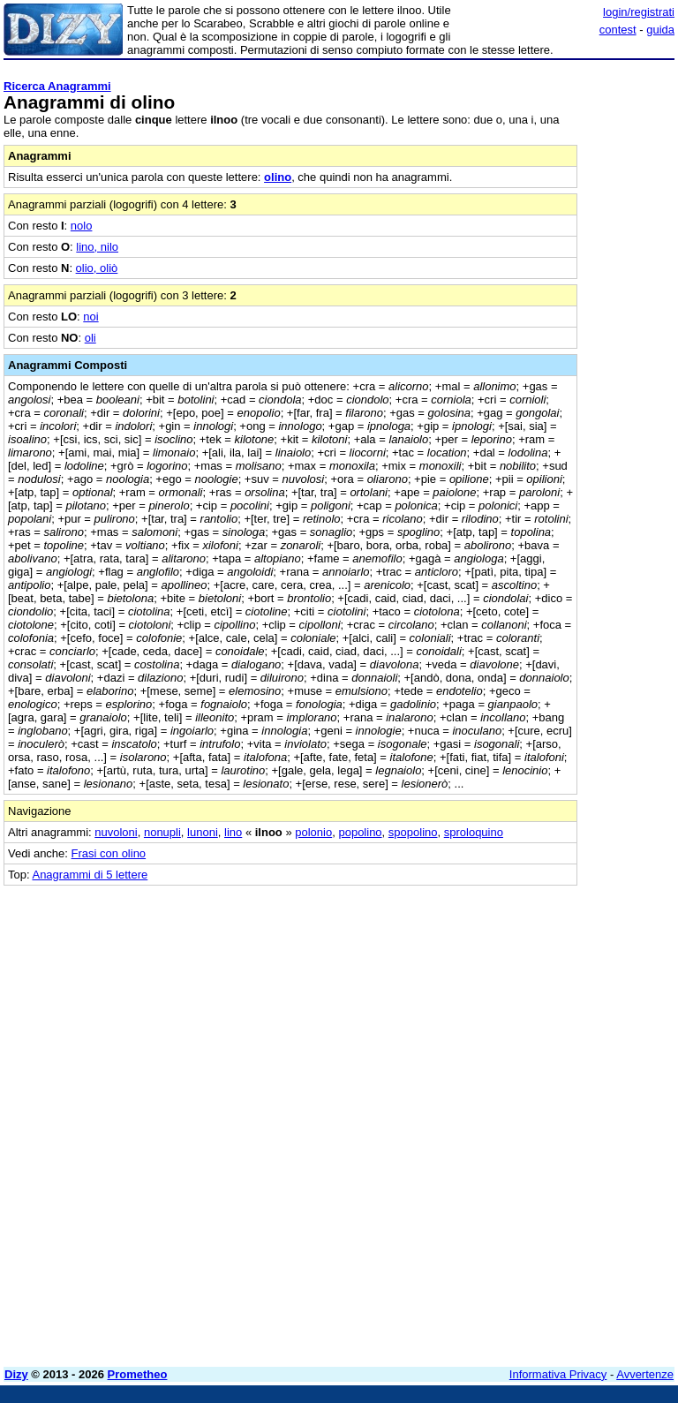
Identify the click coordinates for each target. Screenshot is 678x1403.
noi (90, 316)
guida (660, 29)
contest (618, 29)
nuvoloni (115, 832)
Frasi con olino (109, 853)
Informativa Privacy (558, 1374)
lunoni (202, 832)
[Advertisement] (542, 996)
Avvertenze (645, 1374)
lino (233, 832)
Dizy (16, 1374)
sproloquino (473, 832)
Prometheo (138, 1374)
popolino (359, 832)
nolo (82, 225)
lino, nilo (97, 246)
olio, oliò (97, 268)
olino (277, 177)
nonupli (162, 832)
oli (90, 337)
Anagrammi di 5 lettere (89, 874)
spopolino (413, 832)
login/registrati (638, 12)
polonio (313, 832)
